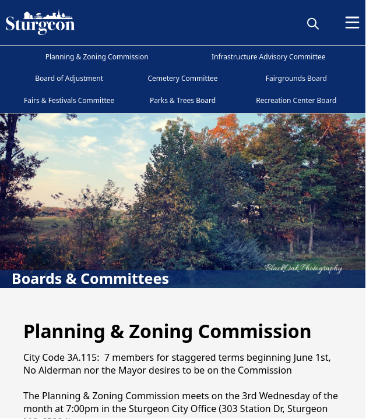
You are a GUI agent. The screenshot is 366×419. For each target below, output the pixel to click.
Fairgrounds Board (296, 78)
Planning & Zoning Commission (97, 57)
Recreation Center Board (296, 100)
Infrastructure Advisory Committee (269, 57)
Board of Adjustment (69, 78)
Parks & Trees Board (183, 100)
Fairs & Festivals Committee (69, 100)
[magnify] (313, 23)
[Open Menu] (352, 22)
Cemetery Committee (182, 78)
